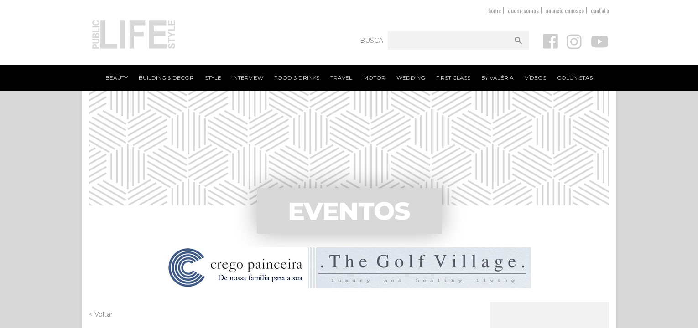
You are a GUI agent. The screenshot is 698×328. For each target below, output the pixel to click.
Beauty (116, 77)
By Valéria (497, 77)
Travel (341, 77)
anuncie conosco (565, 10)
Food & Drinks (296, 77)
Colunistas (575, 77)
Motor (374, 77)
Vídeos (535, 77)
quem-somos (523, 10)
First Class (453, 77)
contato (600, 10)
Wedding (410, 77)
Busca (371, 40)
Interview (247, 77)
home (494, 10)
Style (213, 77)
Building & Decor (166, 77)
